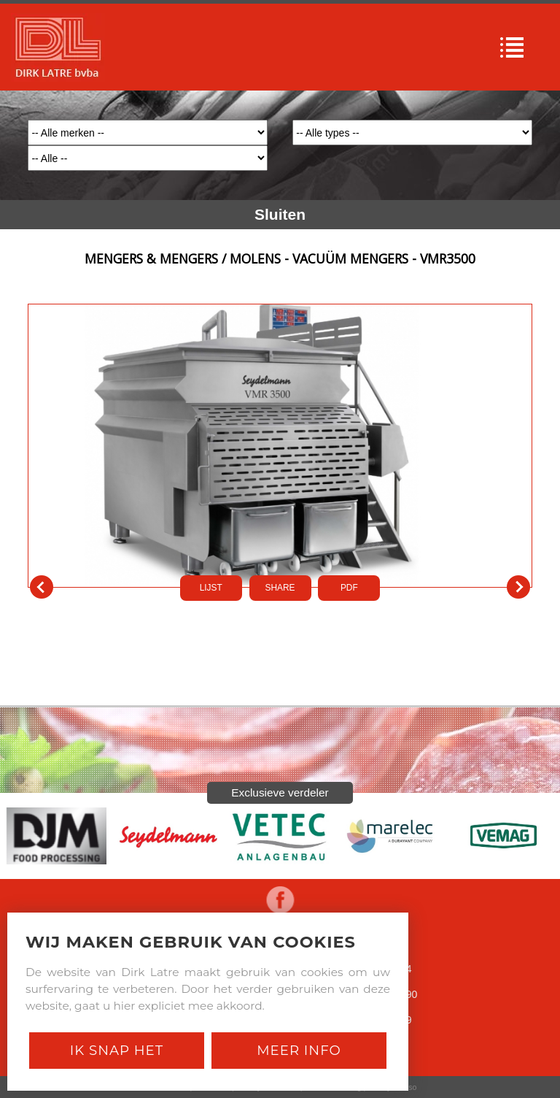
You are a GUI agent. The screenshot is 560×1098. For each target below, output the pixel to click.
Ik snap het (116, 1050)
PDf (349, 588)
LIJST (211, 588)
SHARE (280, 588)
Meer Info (299, 1050)
